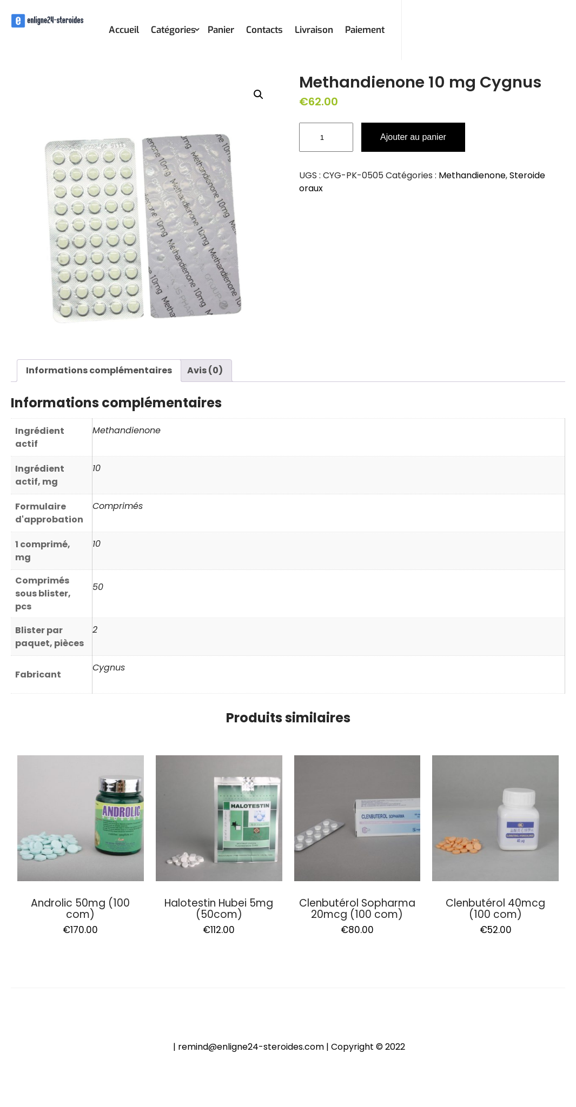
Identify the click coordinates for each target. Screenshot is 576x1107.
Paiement (365, 30)
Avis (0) (205, 370)
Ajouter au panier (413, 137)
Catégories (173, 30)
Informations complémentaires (99, 370)
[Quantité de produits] (326, 137)
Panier (221, 30)
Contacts (264, 30)
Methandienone (472, 175)
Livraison (314, 30)
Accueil (124, 30)
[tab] (99, 370)
